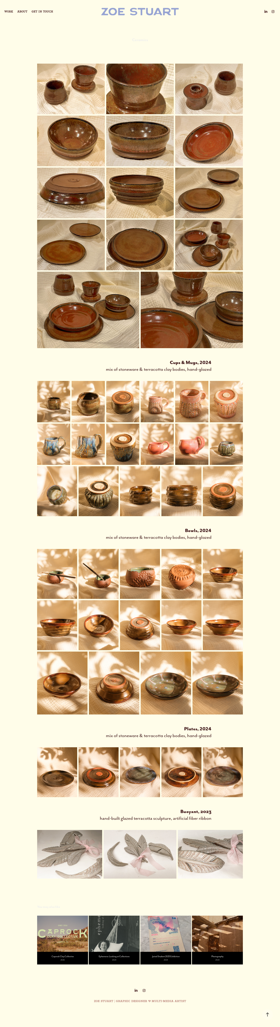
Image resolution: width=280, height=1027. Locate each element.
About (22, 11)
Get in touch (42, 11)
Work (8, 11)
